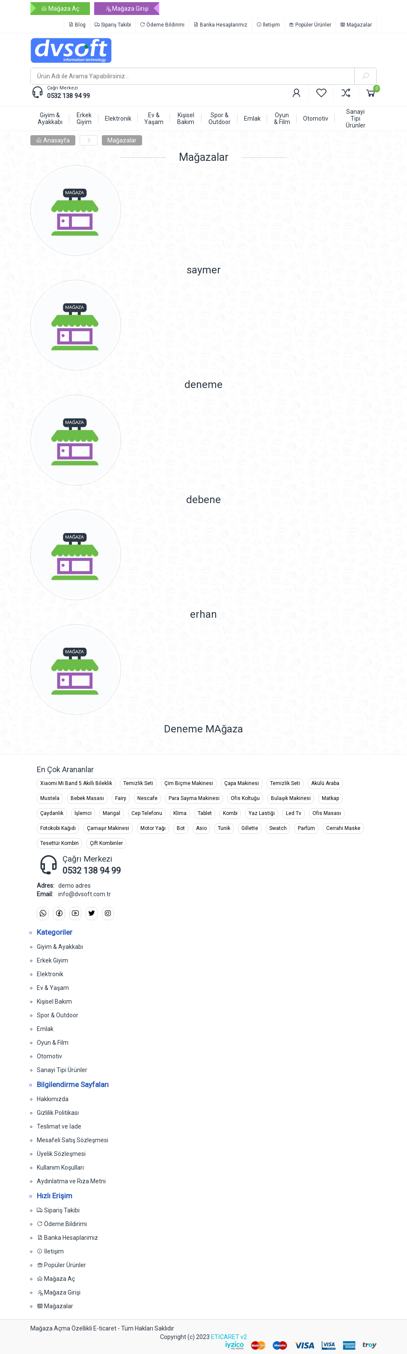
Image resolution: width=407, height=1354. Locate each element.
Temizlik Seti (138, 783)
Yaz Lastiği (262, 813)
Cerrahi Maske (343, 828)
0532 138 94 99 (68, 96)
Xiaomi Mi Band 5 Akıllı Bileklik (76, 783)
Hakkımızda (52, 1099)
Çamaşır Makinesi (108, 828)
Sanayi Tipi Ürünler (62, 1070)
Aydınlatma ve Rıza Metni (71, 1181)
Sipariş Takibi (113, 25)
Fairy (120, 798)
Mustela (49, 798)
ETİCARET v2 (229, 1336)
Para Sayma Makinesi (194, 798)
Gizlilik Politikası (58, 1112)
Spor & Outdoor (57, 1015)
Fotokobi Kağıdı (58, 828)
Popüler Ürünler (310, 25)
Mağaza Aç (60, 8)
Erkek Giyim (52, 960)
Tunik (224, 828)
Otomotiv (49, 1056)
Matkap (330, 798)
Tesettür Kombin (59, 843)
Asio (201, 828)
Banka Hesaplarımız (220, 25)
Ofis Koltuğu (245, 798)
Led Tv (293, 813)
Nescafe (147, 798)
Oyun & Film (52, 1042)
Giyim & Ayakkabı (60, 946)
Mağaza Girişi (127, 8)
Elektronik (50, 974)
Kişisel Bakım (54, 1001)
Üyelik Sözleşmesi (61, 1153)
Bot (181, 828)
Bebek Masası (87, 798)
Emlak (45, 1028)
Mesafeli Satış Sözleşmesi (72, 1140)
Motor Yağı (153, 828)
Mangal (111, 813)
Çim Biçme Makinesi (188, 783)
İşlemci (83, 813)
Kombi (230, 813)
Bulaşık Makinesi (291, 798)
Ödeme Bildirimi (162, 25)
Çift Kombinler (106, 843)
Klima (180, 813)
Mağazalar (356, 25)
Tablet (205, 813)
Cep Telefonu (146, 813)
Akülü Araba (325, 783)
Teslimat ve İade (59, 1126)
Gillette (249, 828)
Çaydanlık (51, 813)
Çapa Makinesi (241, 783)
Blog (77, 25)
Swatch (278, 828)
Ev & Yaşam (53, 987)
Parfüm (306, 828)
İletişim (268, 25)
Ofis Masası (326, 813)
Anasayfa (53, 140)
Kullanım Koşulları (60, 1167)
